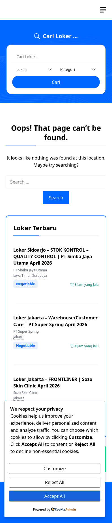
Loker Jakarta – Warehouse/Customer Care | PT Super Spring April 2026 (55, 321)
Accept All (54, 496)
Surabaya (39, 275)
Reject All (54, 482)
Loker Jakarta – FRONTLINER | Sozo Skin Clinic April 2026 (52, 382)
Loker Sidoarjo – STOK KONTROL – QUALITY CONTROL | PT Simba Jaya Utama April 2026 (52, 256)
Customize (55, 468)
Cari (56, 82)
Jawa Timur (22, 275)
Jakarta (18, 336)
